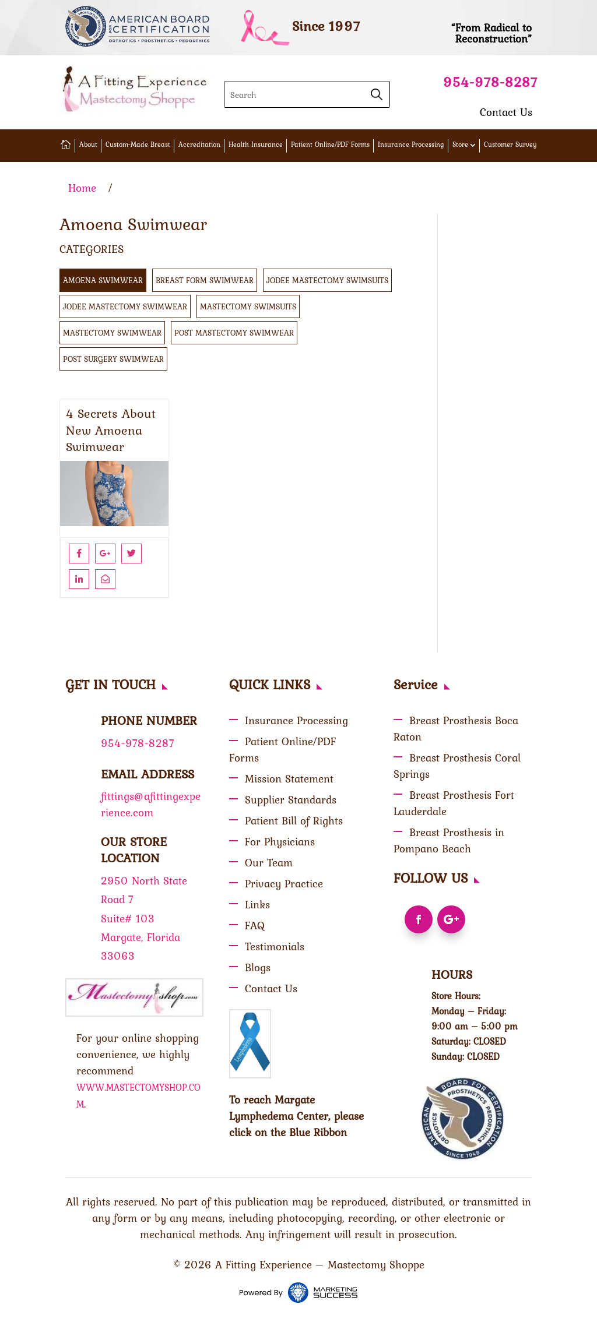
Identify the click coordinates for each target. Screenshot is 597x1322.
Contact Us (506, 112)
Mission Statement (289, 778)
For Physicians (280, 841)
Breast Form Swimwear (205, 280)
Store (460, 144)
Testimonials (274, 946)
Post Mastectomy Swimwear (234, 333)
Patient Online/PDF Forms (330, 144)
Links (257, 904)
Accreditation (199, 144)
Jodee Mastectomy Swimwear (125, 306)
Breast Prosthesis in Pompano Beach (449, 840)
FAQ (255, 925)
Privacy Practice (284, 883)
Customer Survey (510, 144)
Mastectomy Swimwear (112, 333)
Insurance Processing (411, 144)
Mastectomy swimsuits (248, 306)
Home (82, 187)
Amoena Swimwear (103, 280)
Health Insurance (256, 144)
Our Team (269, 862)
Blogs (258, 967)
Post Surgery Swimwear (113, 359)
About (88, 144)
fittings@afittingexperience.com (151, 804)
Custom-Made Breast (138, 144)
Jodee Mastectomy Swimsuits (327, 280)
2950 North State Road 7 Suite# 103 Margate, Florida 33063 (144, 918)
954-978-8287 (490, 82)
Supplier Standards (290, 799)
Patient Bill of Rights (294, 820)
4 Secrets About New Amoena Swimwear (111, 430)
